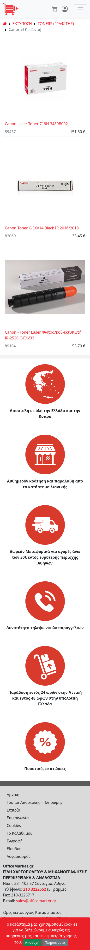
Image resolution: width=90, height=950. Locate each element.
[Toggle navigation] (80, 9)
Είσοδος (14, 848)
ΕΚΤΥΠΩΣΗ (22, 23)
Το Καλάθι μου (20, 833)
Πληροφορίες (55, 942)
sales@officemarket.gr (36, 900)
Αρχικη (13, 794)
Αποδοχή (32, 942)
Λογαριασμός (18, 856)
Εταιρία (13, 810)
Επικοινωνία (18, 817)
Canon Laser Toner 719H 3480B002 (36, 123)
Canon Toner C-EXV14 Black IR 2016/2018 (42, 228)
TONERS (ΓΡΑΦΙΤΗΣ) (56, 23)
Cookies (14, 825)
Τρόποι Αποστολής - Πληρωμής (35, 802)
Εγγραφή (15, 841)
